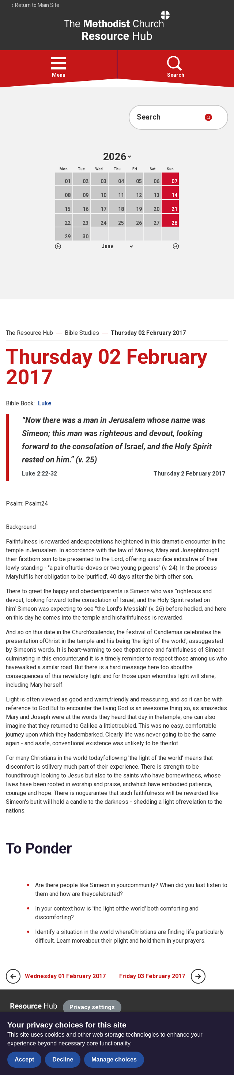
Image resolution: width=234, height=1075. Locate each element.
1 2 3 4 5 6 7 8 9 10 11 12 (117, 246)
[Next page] (198, 976)
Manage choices (114, 1059)
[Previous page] (13, 976)
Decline (62, 1059)
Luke (45, 403)
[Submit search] (208, 117)
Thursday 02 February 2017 (148, 332)
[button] (58, 63)
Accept (24, 1059)
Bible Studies (82, 332)
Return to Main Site (35, 5)
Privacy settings (92, 1007)
